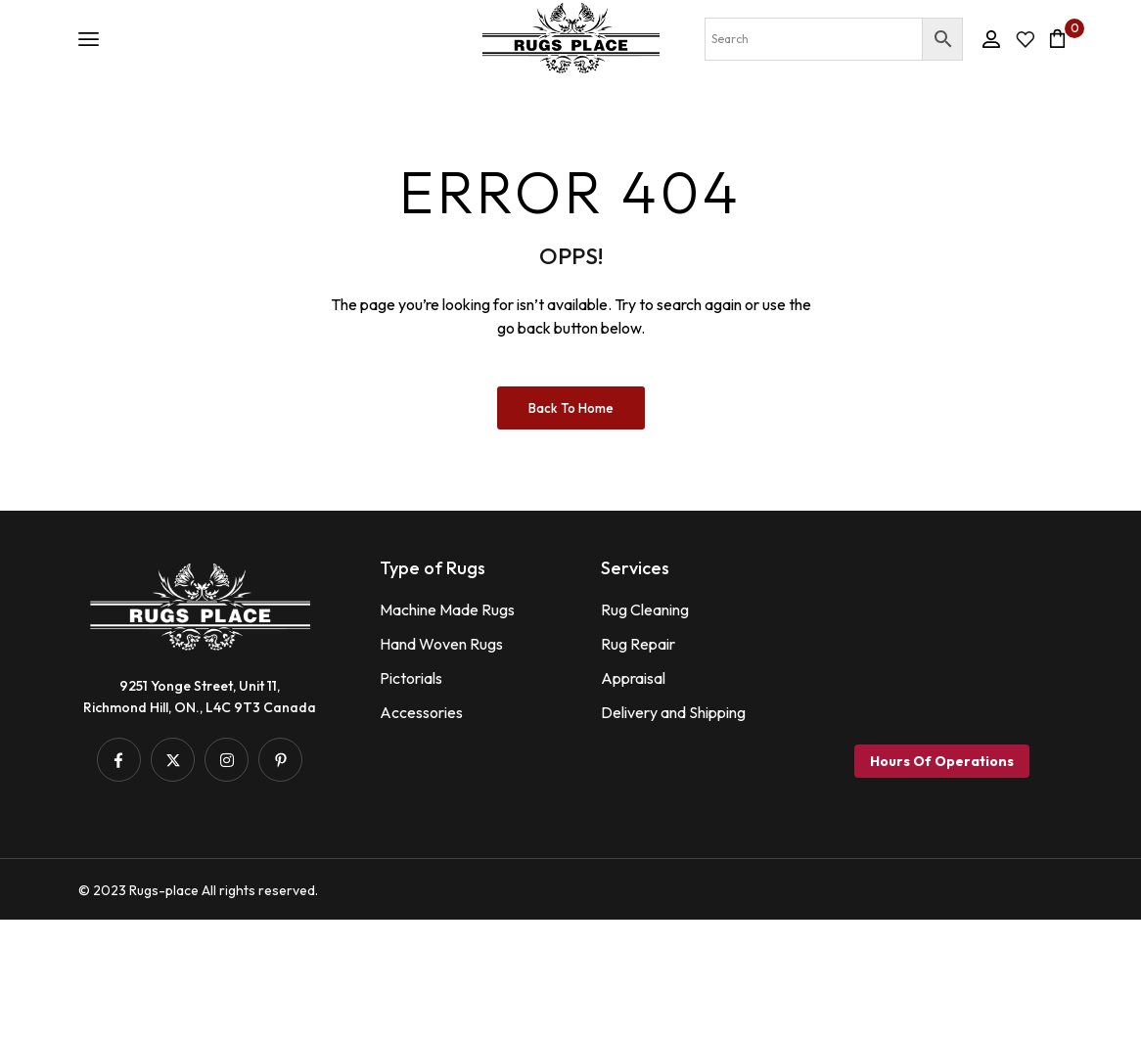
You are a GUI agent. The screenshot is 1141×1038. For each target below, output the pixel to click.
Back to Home (571, 525)
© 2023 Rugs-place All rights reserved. (198, 1008)
